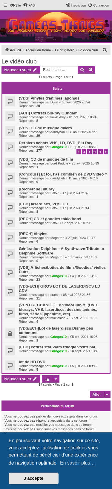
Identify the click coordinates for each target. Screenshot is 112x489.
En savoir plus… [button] (77, 462)
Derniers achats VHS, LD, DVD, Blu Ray (55, 143)
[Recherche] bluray (36, 189)
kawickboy (58, 117)
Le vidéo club (19, 61)
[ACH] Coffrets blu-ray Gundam (48, 113)
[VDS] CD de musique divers (45, 128)
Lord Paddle (59, 163)
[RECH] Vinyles (33, 234)
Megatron (57, 238)
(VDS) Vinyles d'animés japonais (49, 98)
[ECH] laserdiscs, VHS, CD (43, 204)
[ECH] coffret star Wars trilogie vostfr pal (57, 347)
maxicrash (57, 318)
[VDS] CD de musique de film (46, 159)
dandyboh (57, 132)
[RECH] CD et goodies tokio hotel (50, 219)
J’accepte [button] (34, 478)
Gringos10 (58, 147)
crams (54, 294)
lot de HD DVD (32, 362)
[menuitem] (15, 5)
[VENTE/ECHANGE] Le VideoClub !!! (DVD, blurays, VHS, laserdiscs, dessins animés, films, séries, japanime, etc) (58, 309)
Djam (54, 102)
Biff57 (54, 193)
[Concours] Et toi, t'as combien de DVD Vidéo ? (63, 174)
